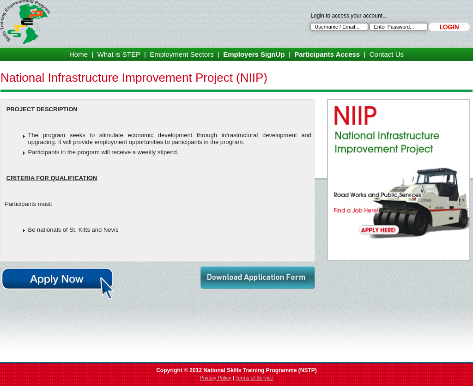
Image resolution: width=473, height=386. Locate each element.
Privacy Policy (215, 377)
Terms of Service (254, 377)
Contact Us (387, 54)
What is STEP (118, 54)
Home (78, 54)
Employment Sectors (181, 54)
